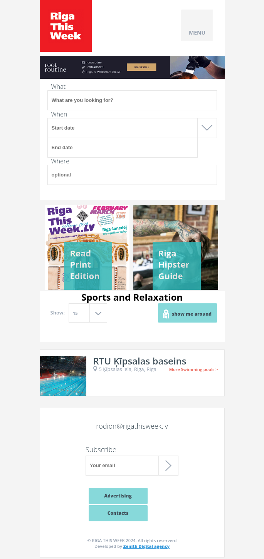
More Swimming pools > (193, 369)
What (58, 86)
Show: (57, 312)
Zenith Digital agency (146, 546)
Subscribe (101, 449)
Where (60, 161)
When (59, 114)
